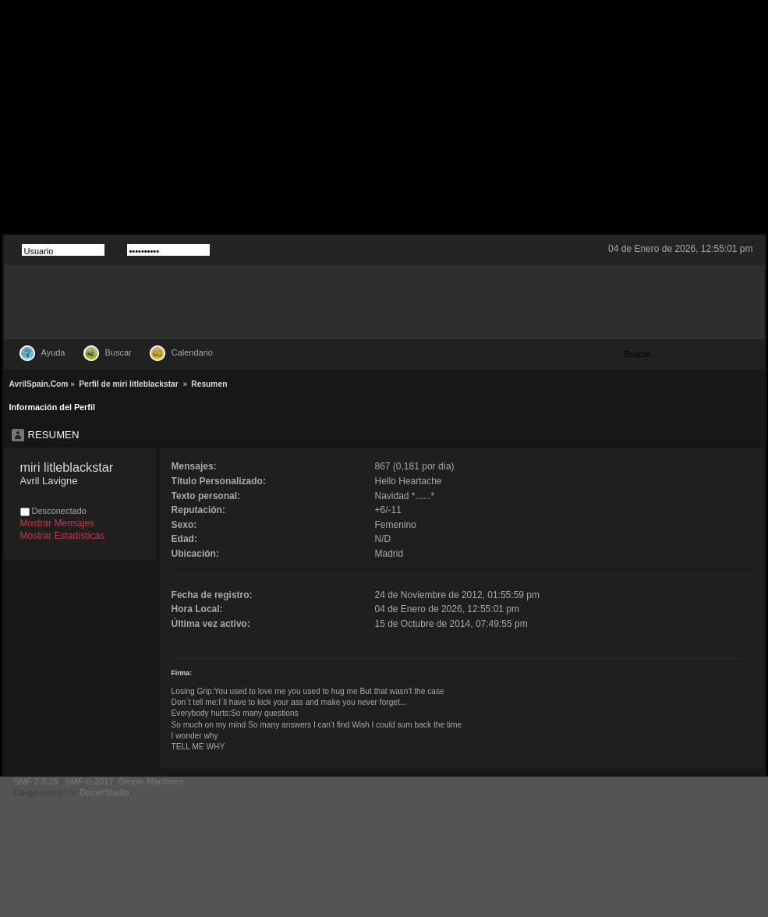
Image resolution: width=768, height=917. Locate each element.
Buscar (118, 352)
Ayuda (53, 352)
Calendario (192, 352)
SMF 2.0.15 (36, 781)
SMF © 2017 (89, 781)
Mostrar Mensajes (57, 523)
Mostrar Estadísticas (62, 535)
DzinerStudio (104, 792)
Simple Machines (150, 781)
